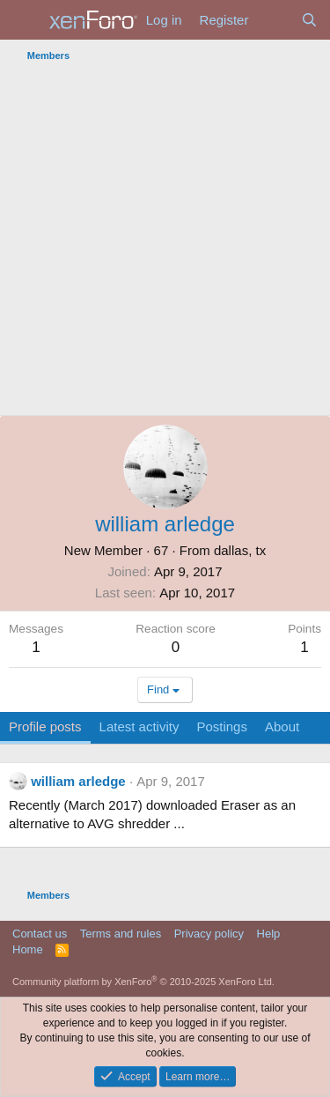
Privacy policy (209, 933)
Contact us (39, 933)
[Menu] (24, 20)
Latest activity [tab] (139, 726)
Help (269, 933)
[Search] (309, 20)
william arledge (78, 781)
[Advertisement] (165, 241)
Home (27, 949)
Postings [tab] (221, 726)
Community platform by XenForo (143, 981)
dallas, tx (240, 550)
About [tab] (282, 726)
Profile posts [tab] (45, 726)
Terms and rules (120, 933)
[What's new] (274, 20)
